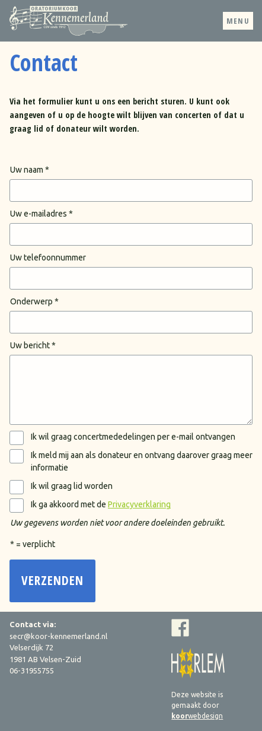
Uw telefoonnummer (48, 257)
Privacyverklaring (139, 504)
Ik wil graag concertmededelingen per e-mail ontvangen (133, 436)
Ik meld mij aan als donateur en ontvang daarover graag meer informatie (142, 461)
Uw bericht (30, 345)
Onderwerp (31, 301)
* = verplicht (32, 544)
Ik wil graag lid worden (72, 486)
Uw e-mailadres (38, 213)
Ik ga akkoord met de (101, 504)
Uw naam (26, 169)
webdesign (197, 716)
